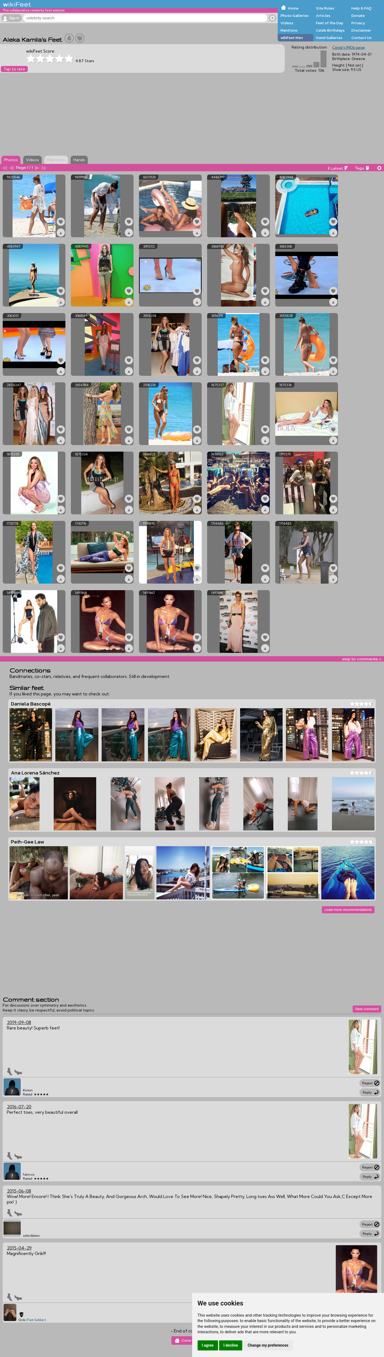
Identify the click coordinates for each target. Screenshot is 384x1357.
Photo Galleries (294, 16)
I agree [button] (208, 1345)
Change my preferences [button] (268, 1345)
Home (293, 8)
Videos (286, 23)
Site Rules (325, 8)
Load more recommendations (348, 910)
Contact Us (361, 38)
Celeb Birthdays (330, 30)
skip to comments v (361, 659)
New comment (367, 1009)
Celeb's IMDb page (348, 47)
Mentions (288, 30)
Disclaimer (361, 30)
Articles (323, 16)
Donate (358, 16)
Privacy (358, 23)
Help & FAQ (361, 8)
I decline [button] (230, 1345)
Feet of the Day (329, 23)
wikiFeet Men (291, 38)
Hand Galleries (329, 38)
